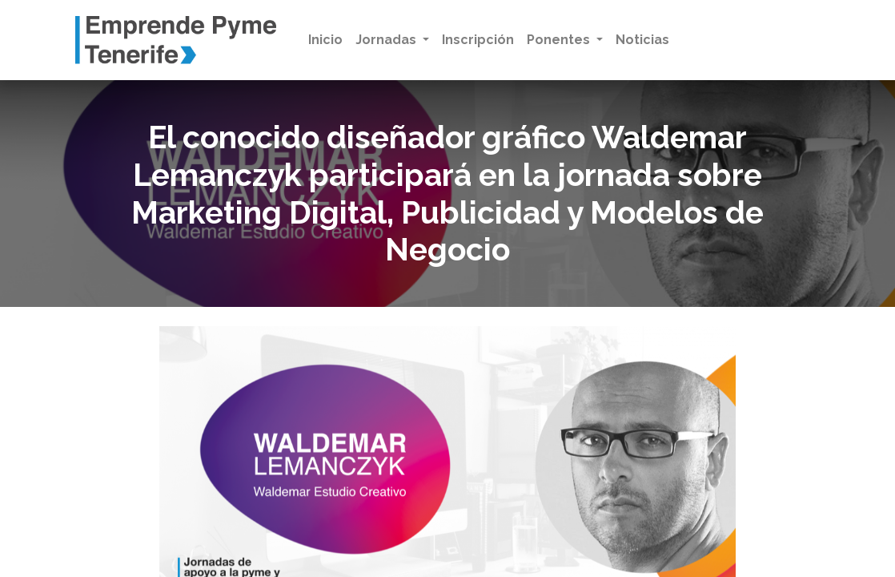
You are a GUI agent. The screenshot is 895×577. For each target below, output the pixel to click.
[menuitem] (325, 40)
